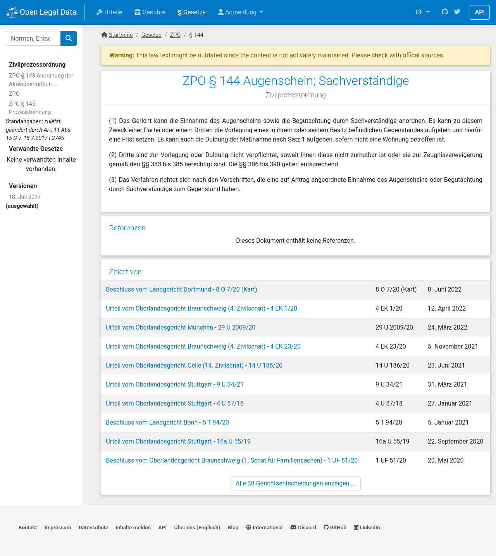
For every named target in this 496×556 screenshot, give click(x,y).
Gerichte (149, 12)
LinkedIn (367, 527)
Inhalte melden (133, 527)
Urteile (109, 12)
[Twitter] (457, 12)
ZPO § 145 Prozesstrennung (30, 108)
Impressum (58, 527)
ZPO (14, 94)
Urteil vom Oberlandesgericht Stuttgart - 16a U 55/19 (178, 441)
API (480, 12)
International (264, 527)
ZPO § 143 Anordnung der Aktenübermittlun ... (41, 80)
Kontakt (28, 527)
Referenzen (127, 227)
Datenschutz (93, 527)
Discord (303, 527)
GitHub (335, 527)
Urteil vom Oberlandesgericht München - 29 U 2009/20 (180, 327)
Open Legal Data (41, 13)
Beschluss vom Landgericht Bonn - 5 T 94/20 (167, 422)
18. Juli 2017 (25, 197)
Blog (233, 527)
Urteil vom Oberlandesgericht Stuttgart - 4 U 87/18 (175, 403)
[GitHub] (445, 12)
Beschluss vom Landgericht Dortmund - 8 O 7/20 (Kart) (181, 289)
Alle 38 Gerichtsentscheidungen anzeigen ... (296, 483)
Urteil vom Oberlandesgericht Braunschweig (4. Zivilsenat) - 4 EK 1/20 (201, 308)
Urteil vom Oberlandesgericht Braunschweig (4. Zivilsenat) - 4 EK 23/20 (203, 346)
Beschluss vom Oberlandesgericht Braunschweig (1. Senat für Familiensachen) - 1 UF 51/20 (232, 460)
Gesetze (192, 12)
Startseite (121, 35)
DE (420, 12)
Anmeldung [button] (238, 12)
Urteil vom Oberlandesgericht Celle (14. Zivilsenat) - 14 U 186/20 (194, 365)
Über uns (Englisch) (197, 527)
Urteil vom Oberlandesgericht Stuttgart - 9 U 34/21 (175, 384)
